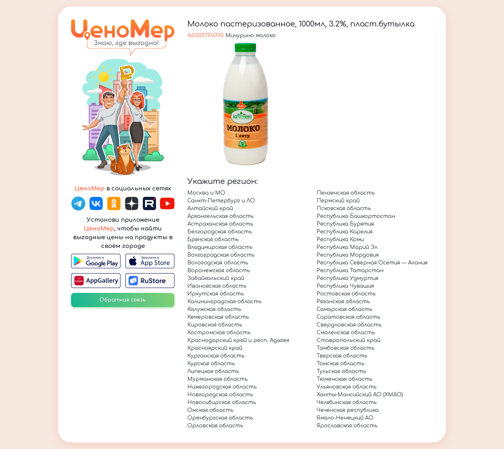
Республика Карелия (345, 232)
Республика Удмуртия (347, 278)
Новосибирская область (221, 402)
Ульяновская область (347, 387)
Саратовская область (348, 317)
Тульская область (341, 371)
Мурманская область (217, 379)
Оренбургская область (220, 418)
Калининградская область (224, 302)
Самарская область (345, 309)
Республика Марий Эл (347, 247)
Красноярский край (214, 348)
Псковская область (344, 208)
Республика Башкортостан (356, 216)
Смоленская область (346, 333)
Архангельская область (220, 216)
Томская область (340, 364)
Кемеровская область (218, 317)
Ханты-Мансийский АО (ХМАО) (360, 395)
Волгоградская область (221, 255)
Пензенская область (346, 193)
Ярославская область (347, 426)
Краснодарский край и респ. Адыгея (238, 340)
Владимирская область (220, 247)
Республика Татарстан (350, 270)
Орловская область (215, 426)
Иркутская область (215, 294)
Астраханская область (220, 224)
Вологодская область (217, 263)
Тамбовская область (345, 348)
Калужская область (214, 309)
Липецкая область (213, 371)
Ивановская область (217, 286)
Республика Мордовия (348, 255)
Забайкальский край (215, 278)
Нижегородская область (222, 387)
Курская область (211, 364)
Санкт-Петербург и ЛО (221, 201)
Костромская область (219, 333)
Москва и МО (206, 193)
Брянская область (213, 239)
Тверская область (342, 356)
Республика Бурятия (345, 224)
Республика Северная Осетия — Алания (372, 263)
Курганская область (216, 356)
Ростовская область (346, 294)
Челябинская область (347, 402)
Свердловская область (349, 325)
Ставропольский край (348, 340)
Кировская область (214, 325)
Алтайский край (210, 208)
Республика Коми (340, 239)
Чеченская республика (348, 410)
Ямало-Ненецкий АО (345, 418)
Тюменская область (345, 379)
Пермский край (338, 201)
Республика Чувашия (345, 286)
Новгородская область (220, 395)
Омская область (210, 410)
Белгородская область (219, 232)
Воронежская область (218, 270)
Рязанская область (343, 302)
